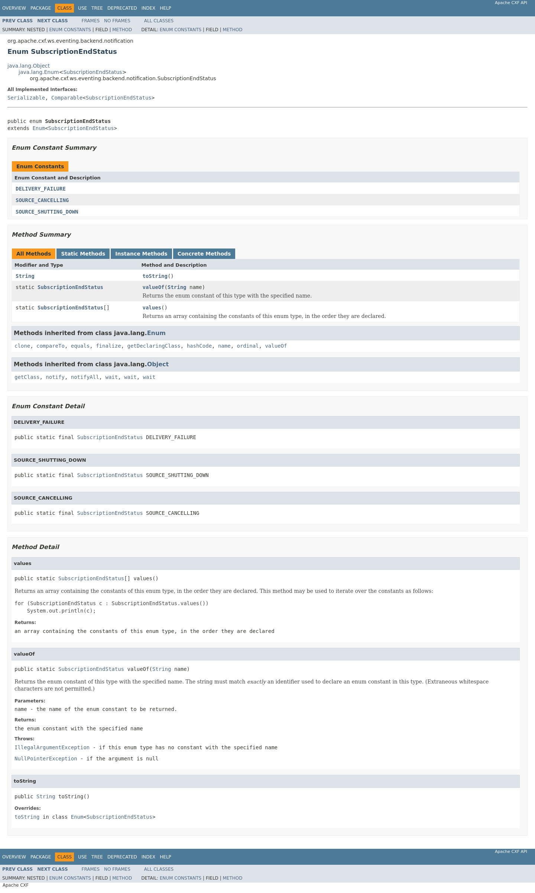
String (25, 276)
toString (155, 276)
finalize (108, 346)
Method (122, 29)
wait (111, 377)
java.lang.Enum (39, 72)
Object (158, 364)
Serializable (26, 98)
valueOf (154, 287)
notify (55, 377)
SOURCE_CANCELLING (42, 200)
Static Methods (83, 254)
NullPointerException (45, 759)
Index (149, 8)
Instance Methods (141, 254)
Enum (38, 128)
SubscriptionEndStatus (92, 72)
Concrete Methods (204, 254)
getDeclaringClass (153, 346)
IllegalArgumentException (52, 747)
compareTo (50, 346)
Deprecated (122, 8)
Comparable (66, 98)
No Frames (117, 20)
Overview (14, 8)
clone (22, 346)
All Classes (159, 20)
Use (82, 8)
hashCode (199, 346)
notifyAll (85, 377)
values (152, 308)
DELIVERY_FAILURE (41, 189)
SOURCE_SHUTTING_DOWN (47, 212)
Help (165, 8)
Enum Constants (70, 29)
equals (80, 346)
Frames (91, 20)
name (224, 346)
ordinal (248, 346)
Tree (97, 8)
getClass (26, 377)
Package (40, 8)
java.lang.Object (28, 66)
